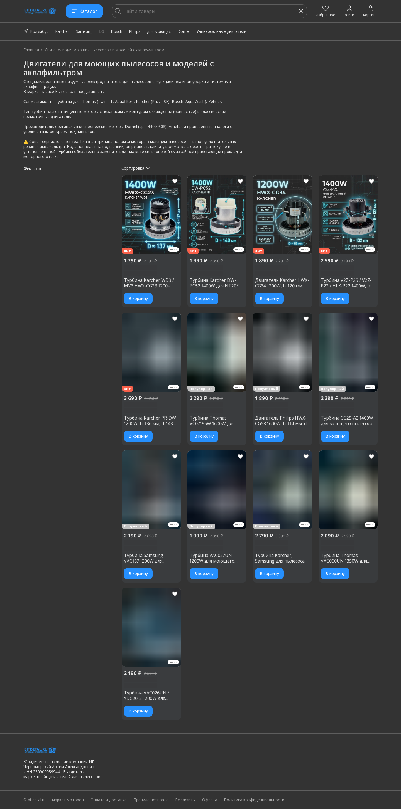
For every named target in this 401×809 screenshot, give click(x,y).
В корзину (138, 298)
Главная (31, 49)
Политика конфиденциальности (254, 799)
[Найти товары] (209, 11)
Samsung (84, 31)
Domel (183, 31)
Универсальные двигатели (221, 31)
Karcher (62, 31)
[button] (325, 11)
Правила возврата (150, 799)
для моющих (159, 31)
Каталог (84, 11)
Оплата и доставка (109, 799)
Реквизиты (185, 799)
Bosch (116, 31)
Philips (134, 31)
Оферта (209, 799)
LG (101, 31)
